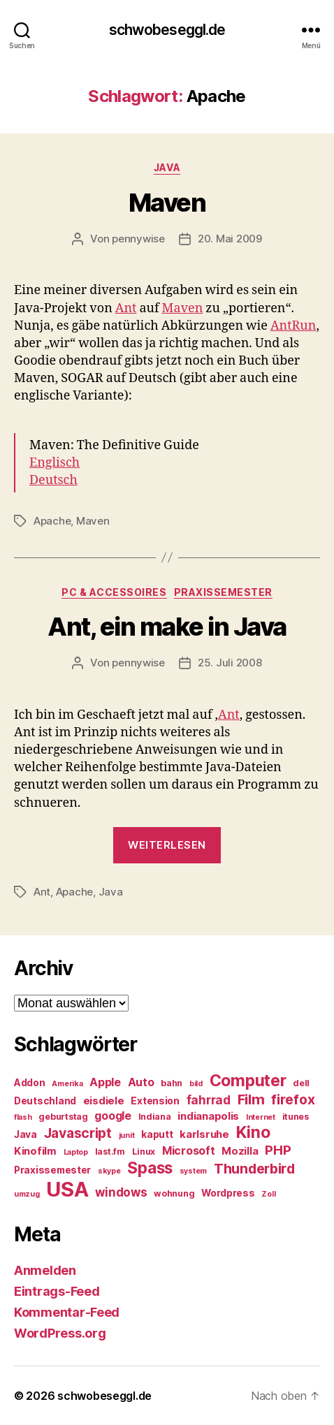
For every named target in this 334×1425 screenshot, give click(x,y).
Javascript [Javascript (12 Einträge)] (78, 1133)
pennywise (138, 238)
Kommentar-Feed (66, 1312)
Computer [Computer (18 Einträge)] (248, 1080)
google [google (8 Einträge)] (112, 1116)
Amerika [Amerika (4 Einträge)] (67, 1083)
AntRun (293, 326)
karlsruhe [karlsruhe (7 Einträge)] (204, 1134)
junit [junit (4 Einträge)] (127, 1135)
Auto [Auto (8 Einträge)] (141, 1082)
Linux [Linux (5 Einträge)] (144, 1151)
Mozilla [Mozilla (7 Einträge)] (240, 1151)
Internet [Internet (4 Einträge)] (260, 1117)
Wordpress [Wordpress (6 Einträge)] (228, 1193)
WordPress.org (60, 1333)
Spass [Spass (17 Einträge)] (150, 1167)
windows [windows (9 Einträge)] (121, 1192)
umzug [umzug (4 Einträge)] (27, 1194)
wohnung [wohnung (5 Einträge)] (174, 1193)
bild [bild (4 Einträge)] (196, 1083)
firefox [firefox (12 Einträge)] (292, 1099)
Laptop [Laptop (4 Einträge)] (76, 1152)
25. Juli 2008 (230, 662)
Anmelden (45, 1270)
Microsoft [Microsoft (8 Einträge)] (188, 1150)
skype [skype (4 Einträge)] (109, 1171)
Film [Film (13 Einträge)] (251, 1099)
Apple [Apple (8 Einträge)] (105, 1082)
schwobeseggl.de (167, 29)
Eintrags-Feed (57, 1291)
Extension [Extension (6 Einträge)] (155, 1100)
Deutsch (53, 480)
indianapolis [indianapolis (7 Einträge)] (208, 1116)
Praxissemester (223, 592)
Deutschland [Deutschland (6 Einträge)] (45, 1100)
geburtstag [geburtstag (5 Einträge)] (62, 1116)
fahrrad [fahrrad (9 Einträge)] (209, 1100)
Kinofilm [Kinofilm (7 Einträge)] (35, 1151)
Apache (52, 520)
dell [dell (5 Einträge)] (301, 1083)
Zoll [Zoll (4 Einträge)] (268, 1194)
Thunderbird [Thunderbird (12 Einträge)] (254, 1168)
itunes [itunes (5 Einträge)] (295, 1116)
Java (167, 167)
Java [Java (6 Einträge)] (25, 1134)
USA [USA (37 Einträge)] (67, 1189)
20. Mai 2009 (230, 238)
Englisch (54, 463)
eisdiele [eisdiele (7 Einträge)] (103, 1101)
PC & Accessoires (113, 592)
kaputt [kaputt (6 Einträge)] (157, 1134)
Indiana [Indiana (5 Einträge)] (154, 1116)
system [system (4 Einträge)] (193, 1171)
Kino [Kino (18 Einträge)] (253, 1132)
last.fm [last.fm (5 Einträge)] (110, 1151)
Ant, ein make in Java (167, 626)
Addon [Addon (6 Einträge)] (29, 1082)
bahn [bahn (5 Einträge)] (171, 1083)
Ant (126, 308)
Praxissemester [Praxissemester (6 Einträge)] (52, 1170)
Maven (167, 202)
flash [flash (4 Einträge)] (23, 1117)
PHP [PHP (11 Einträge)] (278, 1150)
